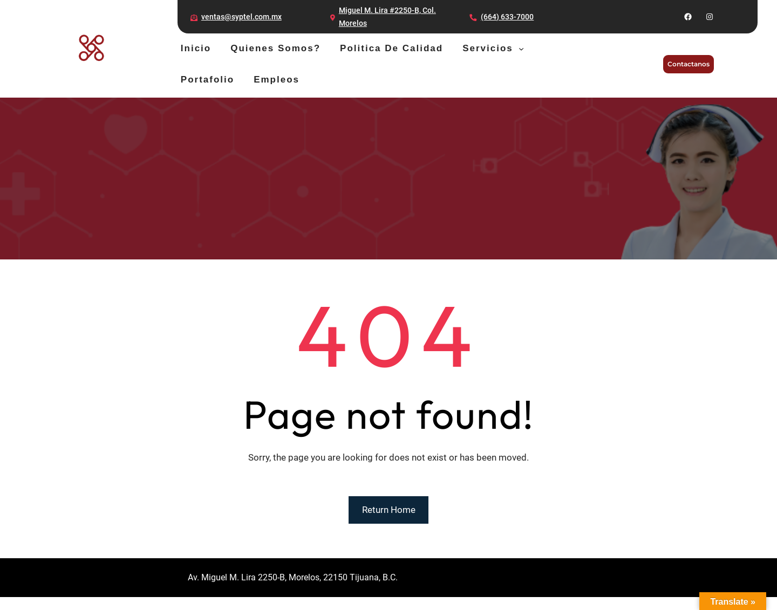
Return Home (388, 509)
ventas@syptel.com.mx (241, 16)
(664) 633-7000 (507, 16)
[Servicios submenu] (521, 48)
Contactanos (688, 64)
